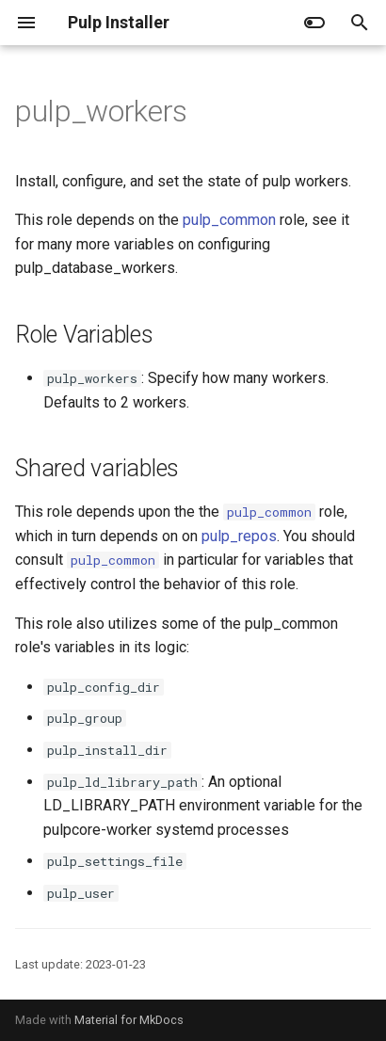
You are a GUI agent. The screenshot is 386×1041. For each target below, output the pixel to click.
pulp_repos (239, 536)
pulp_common (229, 220)
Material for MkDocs (129, 1020)
